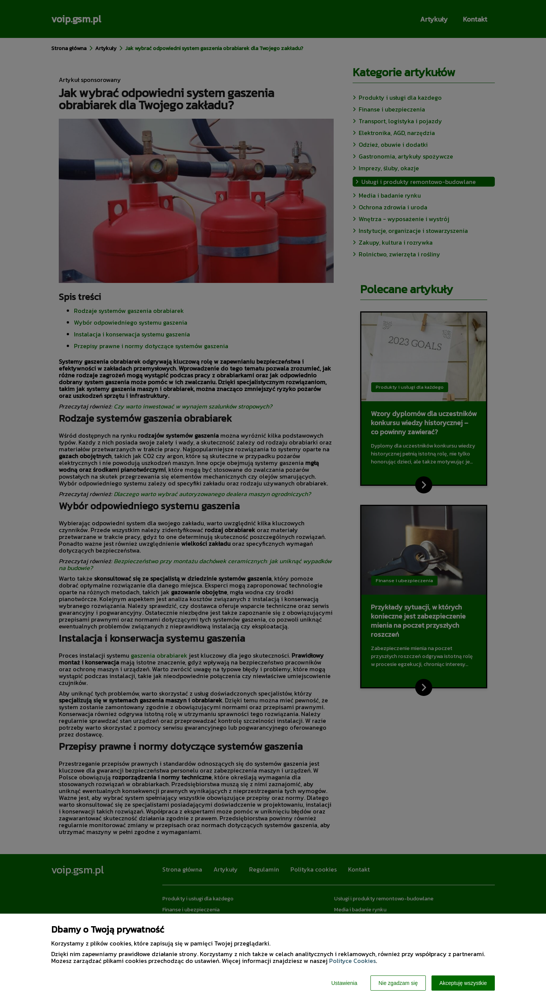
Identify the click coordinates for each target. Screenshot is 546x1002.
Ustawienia (344, 983)
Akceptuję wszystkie (463, 983)
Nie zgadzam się (398, 983)
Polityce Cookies (352, 960)
